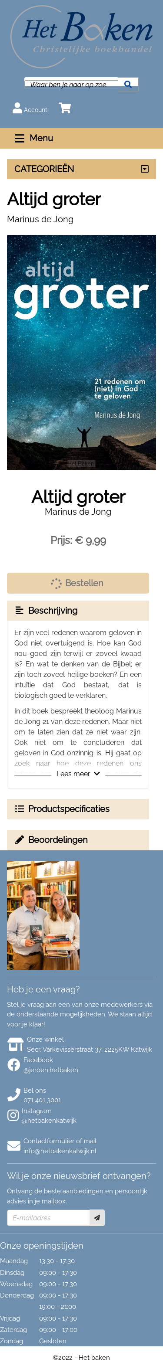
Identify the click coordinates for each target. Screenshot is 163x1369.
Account (30, 107)
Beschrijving (45, 610)
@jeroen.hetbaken (50, 1070)
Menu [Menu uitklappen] (33, 138)
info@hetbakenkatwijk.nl (59, 1151)
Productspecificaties (62, 809)
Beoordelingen (51, 840)
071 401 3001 (42, 1100)
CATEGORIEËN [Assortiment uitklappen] (44, 169)
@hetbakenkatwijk (49, 1120)
